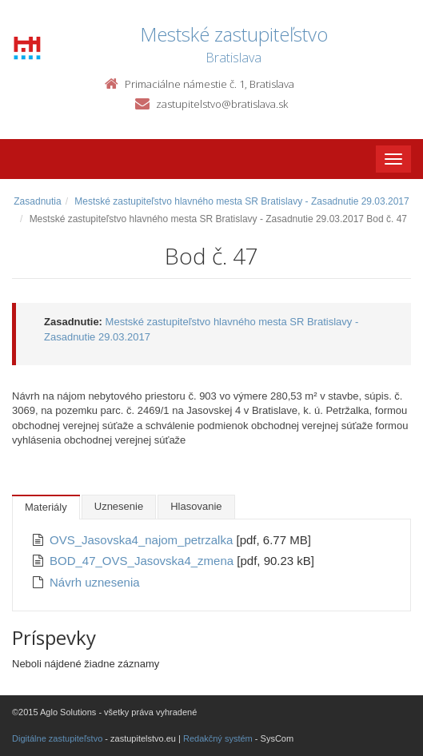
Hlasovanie (195, 506)
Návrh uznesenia (95, 582)
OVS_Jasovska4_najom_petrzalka (143, 540)
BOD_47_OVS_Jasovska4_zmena (143, 560)
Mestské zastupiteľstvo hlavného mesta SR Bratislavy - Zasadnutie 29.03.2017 (241, 201)
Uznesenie (118, 506)
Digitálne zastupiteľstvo (57, 738)
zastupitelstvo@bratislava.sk (222, 104)
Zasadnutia (37, 201)
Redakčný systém (218, 738)
